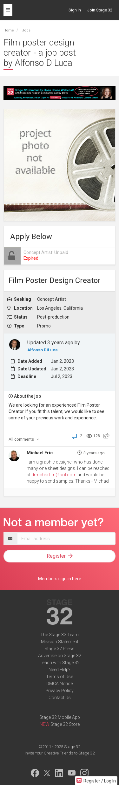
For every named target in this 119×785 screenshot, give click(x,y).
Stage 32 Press (59, 648)
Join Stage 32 (99, 10)
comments (24, 439)
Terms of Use (59, 676)
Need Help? (59, 669)
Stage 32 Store (65, 724)
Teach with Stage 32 (60, 662)
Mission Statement (59, 641)
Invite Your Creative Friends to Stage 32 (60, 753)
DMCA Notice (59, 683)
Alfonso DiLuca (42, 350)
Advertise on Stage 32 (59, 655)
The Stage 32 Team (59, 634)
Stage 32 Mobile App (59, 717)
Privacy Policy (59, 690)
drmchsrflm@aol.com (53, 474)
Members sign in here (59, 578)
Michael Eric (40, 452)
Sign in (75, 10)
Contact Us (60, 697)
